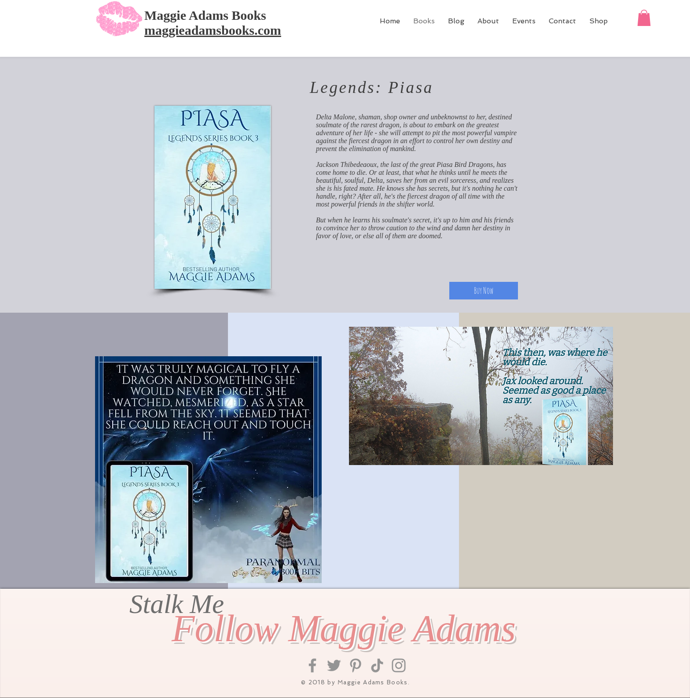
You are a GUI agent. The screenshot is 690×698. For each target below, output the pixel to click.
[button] (644, 18)
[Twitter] (334, 665)
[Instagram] (398, 665)
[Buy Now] (483, 290)
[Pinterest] (355, 665)
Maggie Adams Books (205, 15)
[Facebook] (312, 665)
